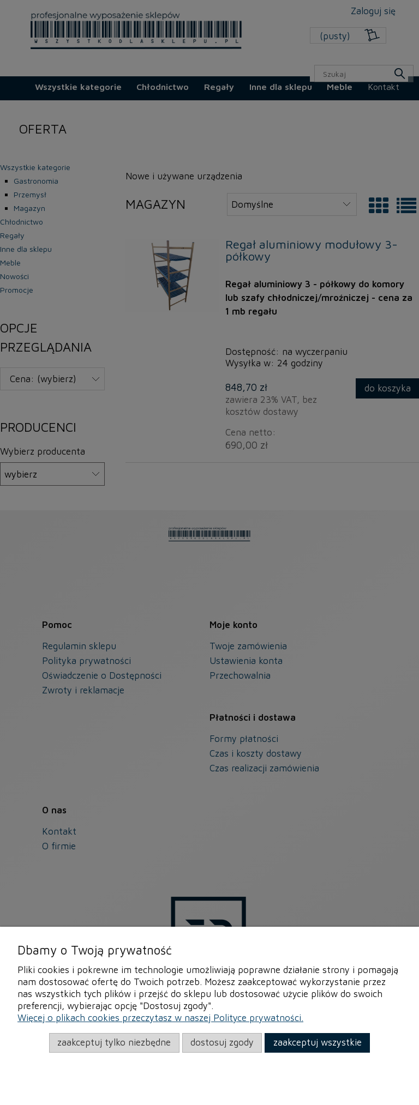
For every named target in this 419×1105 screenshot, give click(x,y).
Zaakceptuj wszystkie (317, 1042)
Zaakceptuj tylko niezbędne (114, 1042)
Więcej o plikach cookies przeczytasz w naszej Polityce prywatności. (160, 1017)
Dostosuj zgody (222, 1042)
